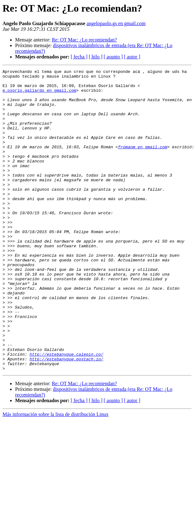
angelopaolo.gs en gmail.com (116, 23)
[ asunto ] (113, 56)
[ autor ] (132, 56)
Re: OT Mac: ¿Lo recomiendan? (84, 39)
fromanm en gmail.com (142, 163)
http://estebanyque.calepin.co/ (66, 411)
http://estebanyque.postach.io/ (66, 417)
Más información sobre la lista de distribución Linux (55, 474)
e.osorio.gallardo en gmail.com (39, 95)
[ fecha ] (79, 56)
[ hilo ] (96, 56)
